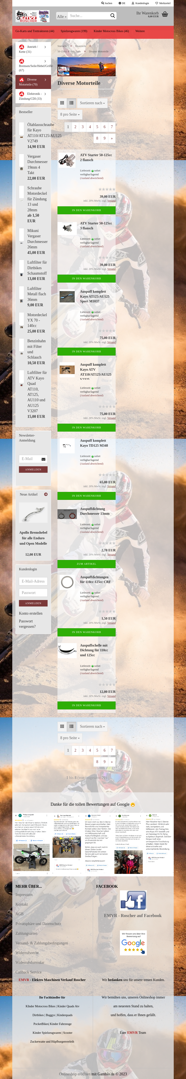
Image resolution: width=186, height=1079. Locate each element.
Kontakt (22, 904)
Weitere (140, 31)
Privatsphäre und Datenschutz (38, 924)
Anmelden (33, 469)
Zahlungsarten (26, 933)
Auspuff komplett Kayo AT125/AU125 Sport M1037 (94, 296)
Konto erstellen (30, 613)
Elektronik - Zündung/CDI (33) (30, 95)
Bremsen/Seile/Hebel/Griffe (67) (35, 65)
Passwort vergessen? (27, 624)
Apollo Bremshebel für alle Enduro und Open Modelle (33, 538)
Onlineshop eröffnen (74, 1074)
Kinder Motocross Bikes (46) (111, 31)
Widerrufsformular (30, 962)
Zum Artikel (86, 563)
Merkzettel (162, 3)
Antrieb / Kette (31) (28, 48)
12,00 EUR (33, 554)
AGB (20, 914)
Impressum (24, 894)
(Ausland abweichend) (91, 178)
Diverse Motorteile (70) (28, 81)
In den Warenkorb (86, 210)
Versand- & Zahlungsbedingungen (42, 943)
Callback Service (29, 972)
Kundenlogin (140, 3)
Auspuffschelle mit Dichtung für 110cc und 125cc (94, 650)
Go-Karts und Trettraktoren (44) (35, 31)
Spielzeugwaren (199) (74, 31)
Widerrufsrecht (27, 953)
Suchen (106, 3)
